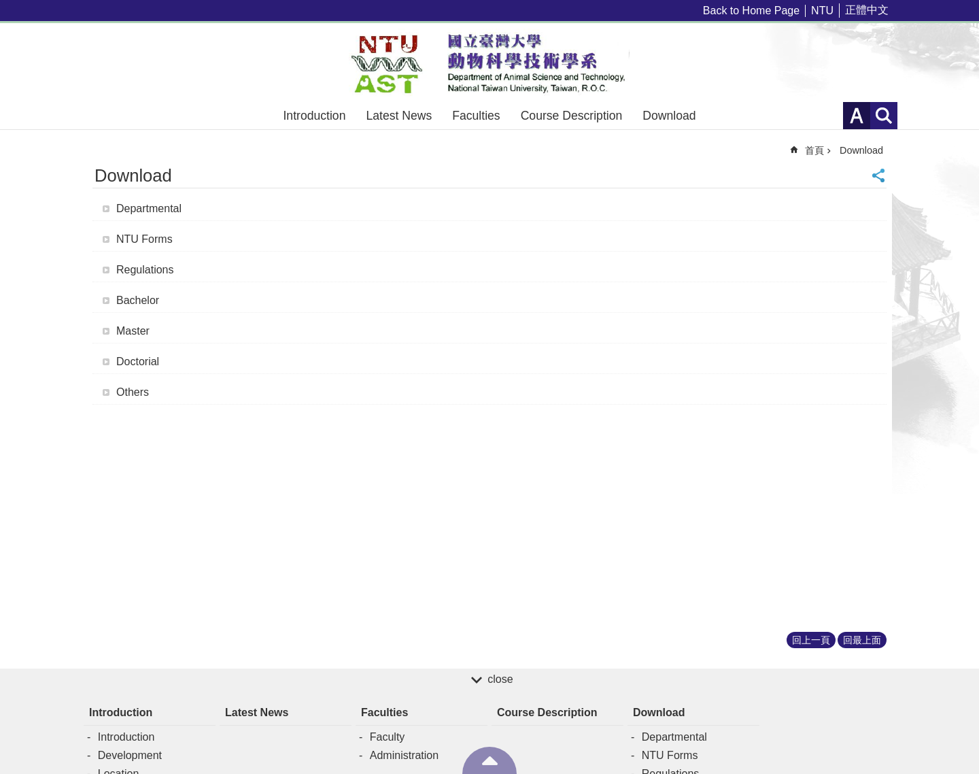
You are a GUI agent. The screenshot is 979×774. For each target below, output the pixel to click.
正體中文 (867, 10)
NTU (822, 10)
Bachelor (137, 300)
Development (130, 755)
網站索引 (883, 115)
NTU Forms (144, 239)
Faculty (387, 737)
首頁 (814, 150)
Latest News (399, 115)
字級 (856, 115)
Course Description (572, 115)
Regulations (145, 269)
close (500, 679)
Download (668, 115)
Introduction (314, 115)
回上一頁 (811, 640)
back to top (489, 760)
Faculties (476, 115)
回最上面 (862, 640)
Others (132, 392)
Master (133, 331)
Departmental (149, 208)
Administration (404, 755)
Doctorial (137, 361)
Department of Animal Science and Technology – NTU (489, 63)
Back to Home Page (751, 10)
